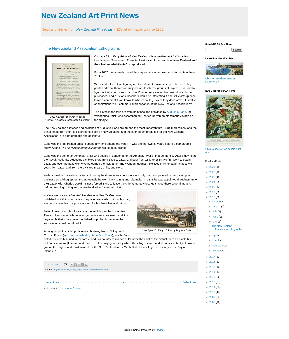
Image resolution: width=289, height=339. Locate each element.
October (217, 201)
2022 (212, 176)
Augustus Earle (176, 111)
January (217, 250)
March (216, 240)
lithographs (76, 269)
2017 (212, 256)
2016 (212, 261)
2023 (212, 172)
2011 (212, 287)
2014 (212, 271)
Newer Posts (52, 282)
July (215, 211)
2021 (212, 181)
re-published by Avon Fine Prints (91, 235)
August (216, 206)
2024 (212, 166)
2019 (212, 192)
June (215, 216)
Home (121, 282)
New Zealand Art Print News (90, 15)
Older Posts (189, 282)
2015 (212, 266)
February (217, 245)
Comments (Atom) (70, 288)
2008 (212, 302)
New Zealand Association (96, 269)
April (215, 235)
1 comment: (54, 264)
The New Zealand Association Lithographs (82, 48)
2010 (212, 292)
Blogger (160, 329)
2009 (212, 296)
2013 (212, 276)
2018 (212, 197)
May (215, 221)
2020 (212, 186)
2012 (212, 282)
